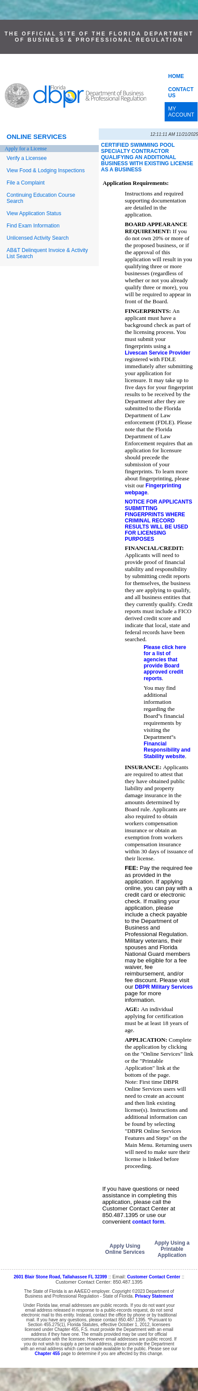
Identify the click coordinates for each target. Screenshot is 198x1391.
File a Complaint (26, 183)
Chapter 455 (47, 1353)
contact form (148, 1222)
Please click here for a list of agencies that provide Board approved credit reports (165, 662)
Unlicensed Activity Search (37, 238)
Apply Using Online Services (125, 1249)
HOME (176, 76)
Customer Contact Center (153, 1276)
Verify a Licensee (27, 158)
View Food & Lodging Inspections (46, 170)
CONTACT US (181, 92)
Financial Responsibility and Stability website (167, 750)
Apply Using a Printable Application (172, 1249)
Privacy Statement (154, 1296)
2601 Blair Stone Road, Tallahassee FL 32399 (60, 1276)
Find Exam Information (33, 226)
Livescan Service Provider (157, 353)
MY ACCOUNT (181, 112)
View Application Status (34, 213)
